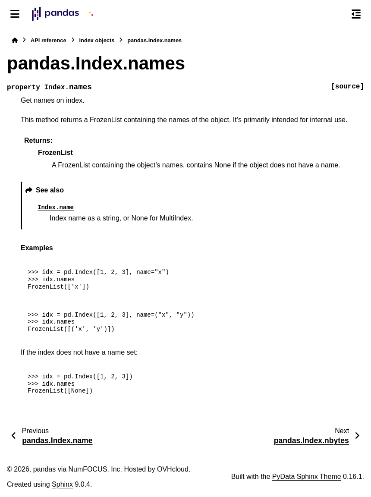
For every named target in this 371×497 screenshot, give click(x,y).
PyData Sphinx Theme (306, 476)
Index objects (97, 40)
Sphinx (62, 484)
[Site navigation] (15, 13)
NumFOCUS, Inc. (95, 469)
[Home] (15, 40)
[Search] (337, 14)
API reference (48, 40)
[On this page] (356, 13)
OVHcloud (173, 469)
